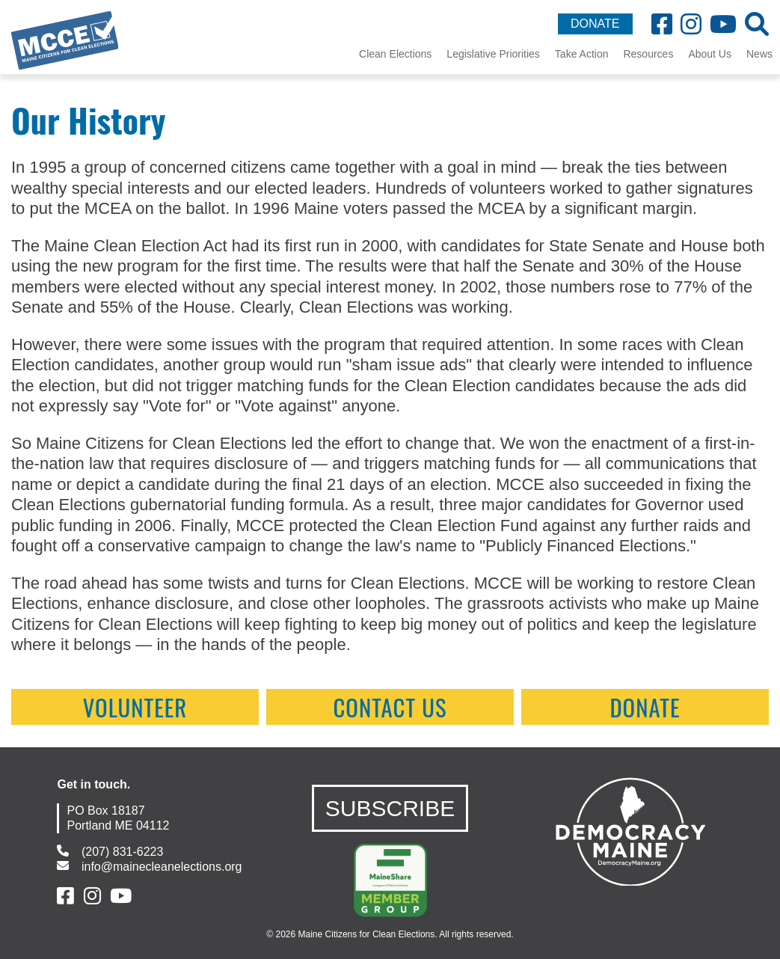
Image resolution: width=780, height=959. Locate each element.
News (759, 54)
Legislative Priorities (493, 54)
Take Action (582, 54)
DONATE (595, 23)
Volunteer (135, 707)
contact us (389, 707)
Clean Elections (395, 54)
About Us (709, 54)
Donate (644, 707)
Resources (648, 54)
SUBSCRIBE (390, 808)
